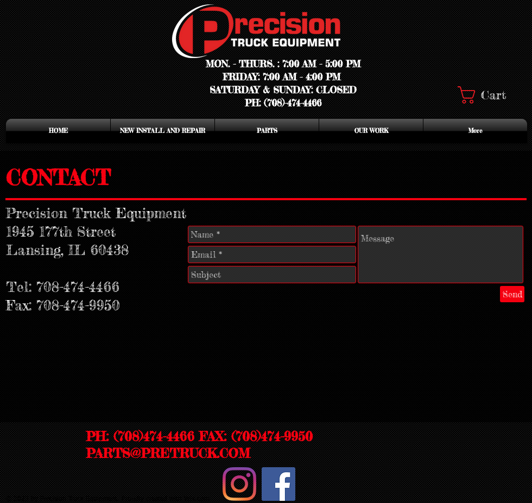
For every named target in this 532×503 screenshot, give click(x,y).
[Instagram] (239, 484)
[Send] (512, 294)
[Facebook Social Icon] (278, 484)
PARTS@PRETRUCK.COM (168, 453)
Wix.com (197, 499)
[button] (492, 95)
